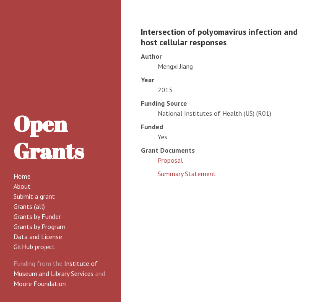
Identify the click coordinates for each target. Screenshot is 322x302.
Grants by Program (39, 226)
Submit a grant (34, 196)
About (22, 186)
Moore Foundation (39, 283)
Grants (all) (29, 206)
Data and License (37, 236)
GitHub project (34, 246)
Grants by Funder (37, 216)
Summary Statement (187, 173)
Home (22, 176)
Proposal (170, 160)
